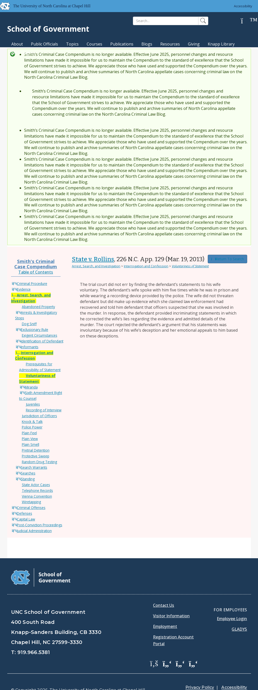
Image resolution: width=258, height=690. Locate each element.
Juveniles (33, 404)
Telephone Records (37, 490)
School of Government (48, 29)
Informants (29, 346)
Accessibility (243, 6)
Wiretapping (31, 501)
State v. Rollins (93, 259)
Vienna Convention (37, 496)
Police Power (32, 427)
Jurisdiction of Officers (39, 415)
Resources (170, 44)
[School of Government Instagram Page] (193, 650)
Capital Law (26, 519)
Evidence (24, 289)
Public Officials (44, 44)
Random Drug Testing (39, 461)
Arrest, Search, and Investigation (96, 266)
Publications (121, 44)
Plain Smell (30, 444)
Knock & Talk (32, 421)
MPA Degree (23, 53)
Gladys (239, 616)
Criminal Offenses (31, 507)
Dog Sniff (29, 323)
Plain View (30, 438)
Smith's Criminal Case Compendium (35, 263)
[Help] (246, 21)
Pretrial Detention (35, 450)
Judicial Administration (34, 530)
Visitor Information (171, 603)
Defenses (24, 513)
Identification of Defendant (42, 341)
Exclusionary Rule (34, 329)
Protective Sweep (35, 456)
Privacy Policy (199, 674)
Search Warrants (34, 467)
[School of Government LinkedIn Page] (180, 650)
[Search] (165, 21)
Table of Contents (35, 272)
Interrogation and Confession (146, 266)
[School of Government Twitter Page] (167, 650)
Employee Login (232, 606)
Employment (165, 614)
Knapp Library (221, 44)
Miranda (31, 387)
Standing (28, 479)
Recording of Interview (44, 410)
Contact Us (163, 592)
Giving (194, 44)
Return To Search (227, 258)
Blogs (146, 44)
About (17, 44)
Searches (28, 473)
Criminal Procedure (32, 283)
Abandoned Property (38, 306)
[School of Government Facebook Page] (154, 650)
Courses (94, 44)
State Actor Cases (36, 484)
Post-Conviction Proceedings (39, 525)
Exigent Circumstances (39, 335)
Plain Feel (29, 432)
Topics (72, 44)
